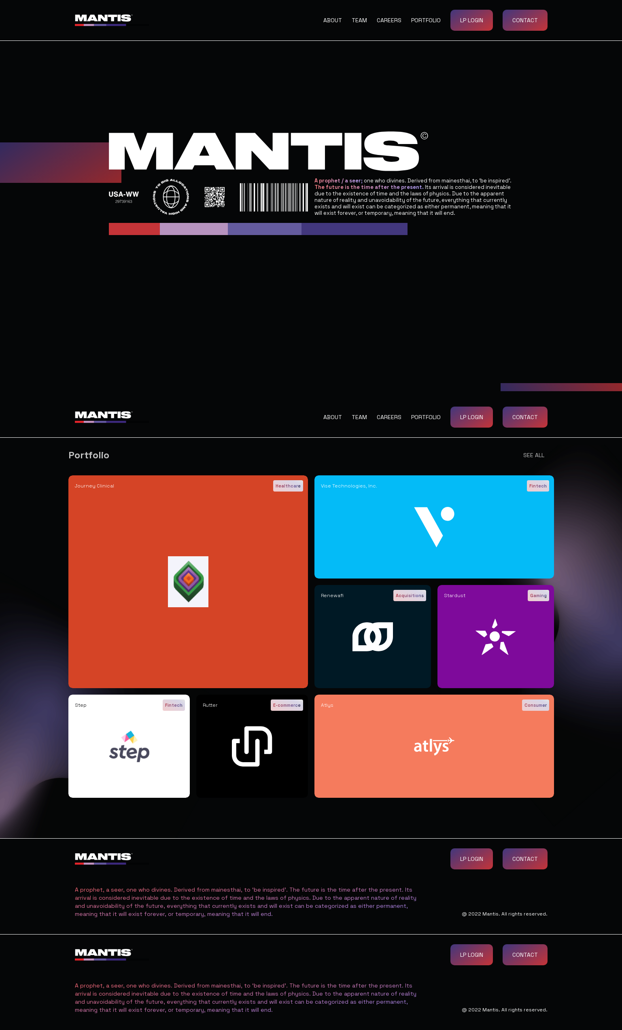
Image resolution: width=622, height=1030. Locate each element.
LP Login (471, 20)
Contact (525, 20)
